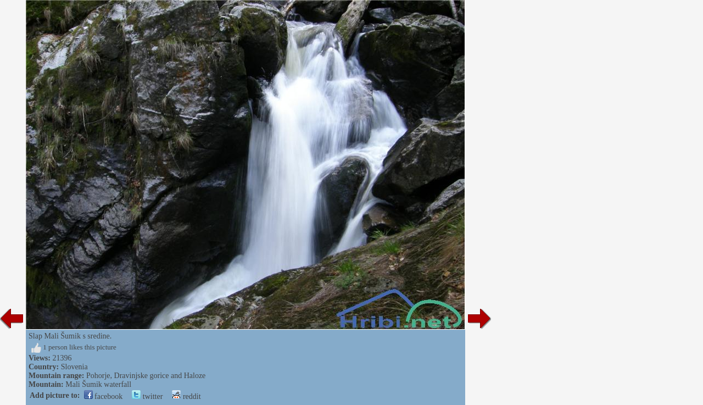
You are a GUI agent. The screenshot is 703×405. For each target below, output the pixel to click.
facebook (103, 396)
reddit (186, 396)
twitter (147, 396)
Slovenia (74, 367)
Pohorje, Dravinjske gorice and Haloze (145, 375)
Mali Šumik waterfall (98, 384)
